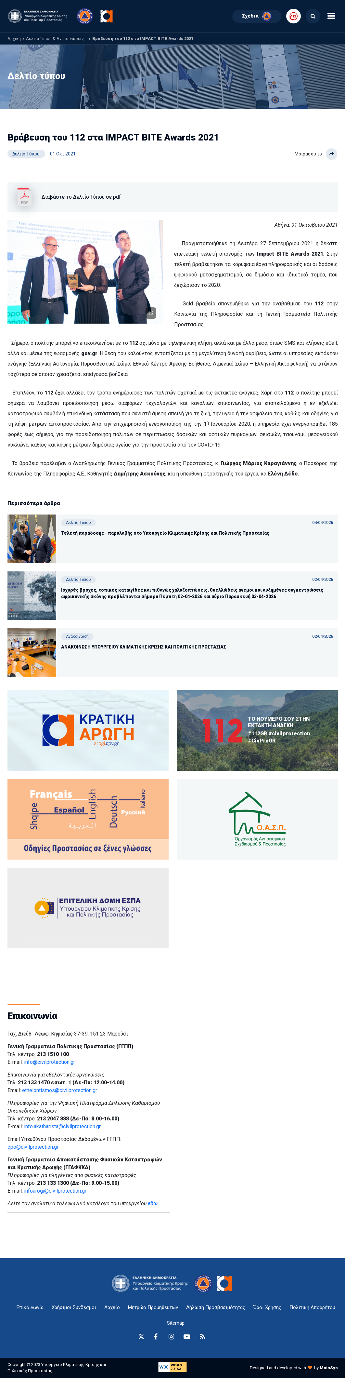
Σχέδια (257, 16)
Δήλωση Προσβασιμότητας (215, 1307)
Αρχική (14, 38)
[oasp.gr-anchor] (88, 908)
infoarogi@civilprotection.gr (55, 1191)
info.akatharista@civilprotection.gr (62, 1126)
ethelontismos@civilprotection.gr (59, 1090)
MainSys (329, 1367)
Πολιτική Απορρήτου (312, 1307)
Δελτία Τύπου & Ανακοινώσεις (55, 38)
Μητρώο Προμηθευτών (153, 1307)
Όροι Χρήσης (267, 1307)
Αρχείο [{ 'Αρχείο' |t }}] (112, 1307)
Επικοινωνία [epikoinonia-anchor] (30, 1307)
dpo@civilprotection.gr (32, 1147)
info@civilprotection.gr (49, 1062)
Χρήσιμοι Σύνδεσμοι (74, 1307)
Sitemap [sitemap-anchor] (176, 1323)
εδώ (153, 1203)
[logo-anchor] (151, 1283)
